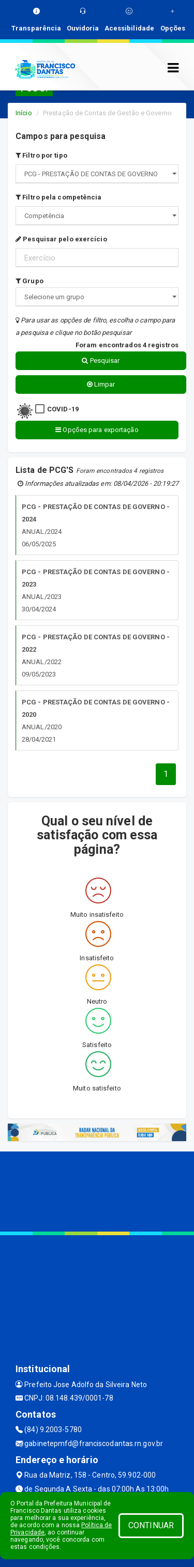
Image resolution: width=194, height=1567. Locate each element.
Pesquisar (101, 360)
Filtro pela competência (59, 197)
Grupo (29, 281)
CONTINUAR (151, 1525)
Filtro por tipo (41, 155)
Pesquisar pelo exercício (61, 239)
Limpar (101, 384)
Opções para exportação (96, 430)
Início (24, 113)
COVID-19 (63, 409)
